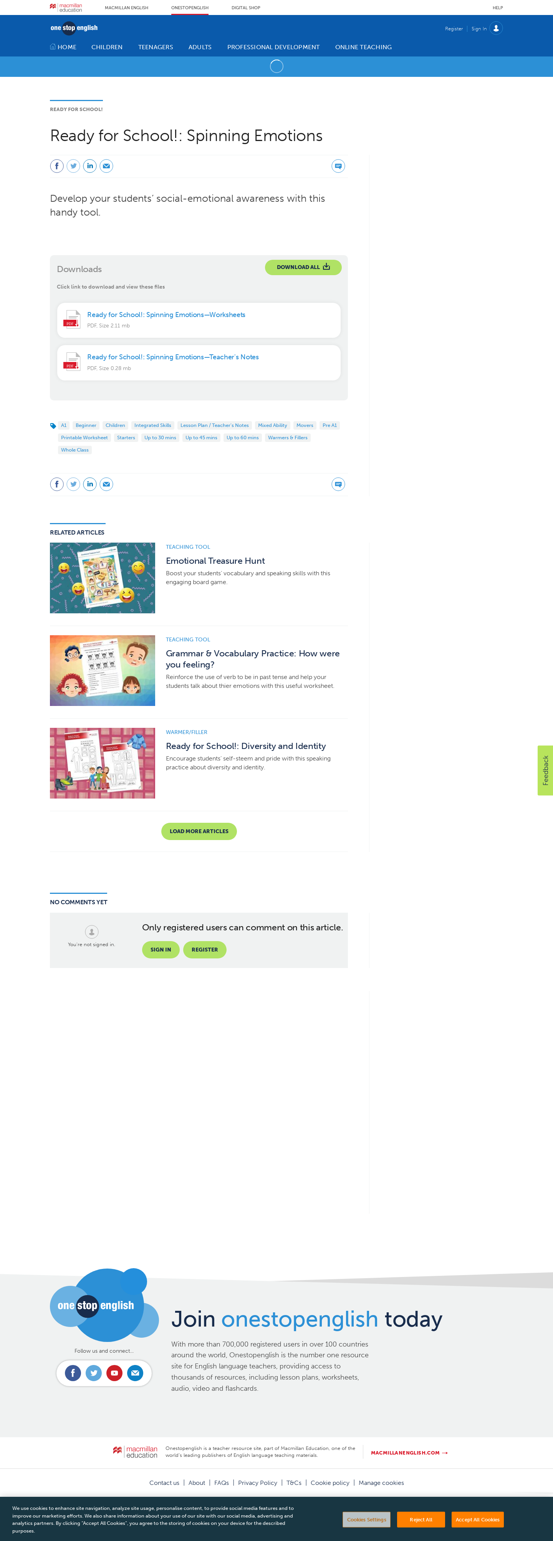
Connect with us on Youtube (114, 1373)
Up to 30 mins (160, 437)
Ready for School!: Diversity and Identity (246, 746)
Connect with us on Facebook (73, 1373)
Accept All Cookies (478, 1526)
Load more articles (199, 831)
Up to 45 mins (201, 437)
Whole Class (75, 450)
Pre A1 (330, 425)
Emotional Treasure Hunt (215, 561)
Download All (298, 267)
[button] (545, 770)
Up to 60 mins (243, 437)
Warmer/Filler (186, 732)
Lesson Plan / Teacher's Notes (214, 425)
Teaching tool (188, 547)
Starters (126, 437)
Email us (135, 1373)
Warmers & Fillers (288, 437)
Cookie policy (330, 1482)
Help (498, 7)
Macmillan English (126, 7)
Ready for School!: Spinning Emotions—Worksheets (166, 315)
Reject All (421, 1526)
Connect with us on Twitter (93, 1373)
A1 (63, 425)
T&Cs (293, 1482)
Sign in (161, 950)
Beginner (86, 425)
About (197, 1482)
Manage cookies (381, 1482)
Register (454, 29)
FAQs (221, 1482)
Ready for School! (76, 109)
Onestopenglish (190, 7)
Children (115, 425)
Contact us (164, 1482)
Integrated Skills (152, 425)
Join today (307, 1318)
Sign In (479, 29)
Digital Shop (246, 7)
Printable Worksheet (84, 437)
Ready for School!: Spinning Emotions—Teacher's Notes (172, 357)
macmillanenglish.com (405, 1453)
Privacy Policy (257, 1482)
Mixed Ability (272, 425)
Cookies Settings (366, 1526)
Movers (304, 425)
